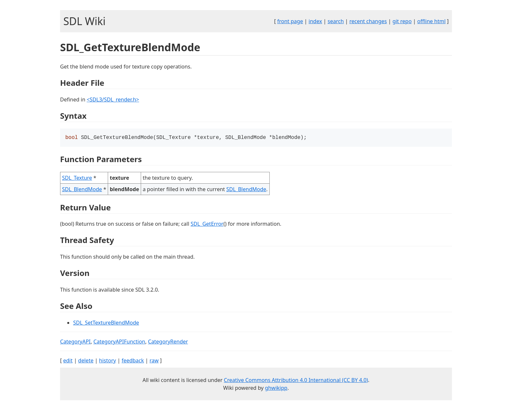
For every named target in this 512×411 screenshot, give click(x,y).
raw (154, 361)
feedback (132, 361)
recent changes (368, 21)
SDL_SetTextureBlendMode (106, 323)
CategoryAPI (75, 342)
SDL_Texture (77, 178)
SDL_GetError (207, 224)
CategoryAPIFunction (119, 342)
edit (67, 361)
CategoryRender (168, 342)
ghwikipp (276, 388)
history (107, 361)
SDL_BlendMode (82, 189)
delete (85, 361)
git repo (402, 21)
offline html (431, 21)
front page (290, 21)
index (315, 21)
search (336, 21)
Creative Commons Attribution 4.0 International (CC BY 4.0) (296, 380)
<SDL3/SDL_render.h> (113, 99)
